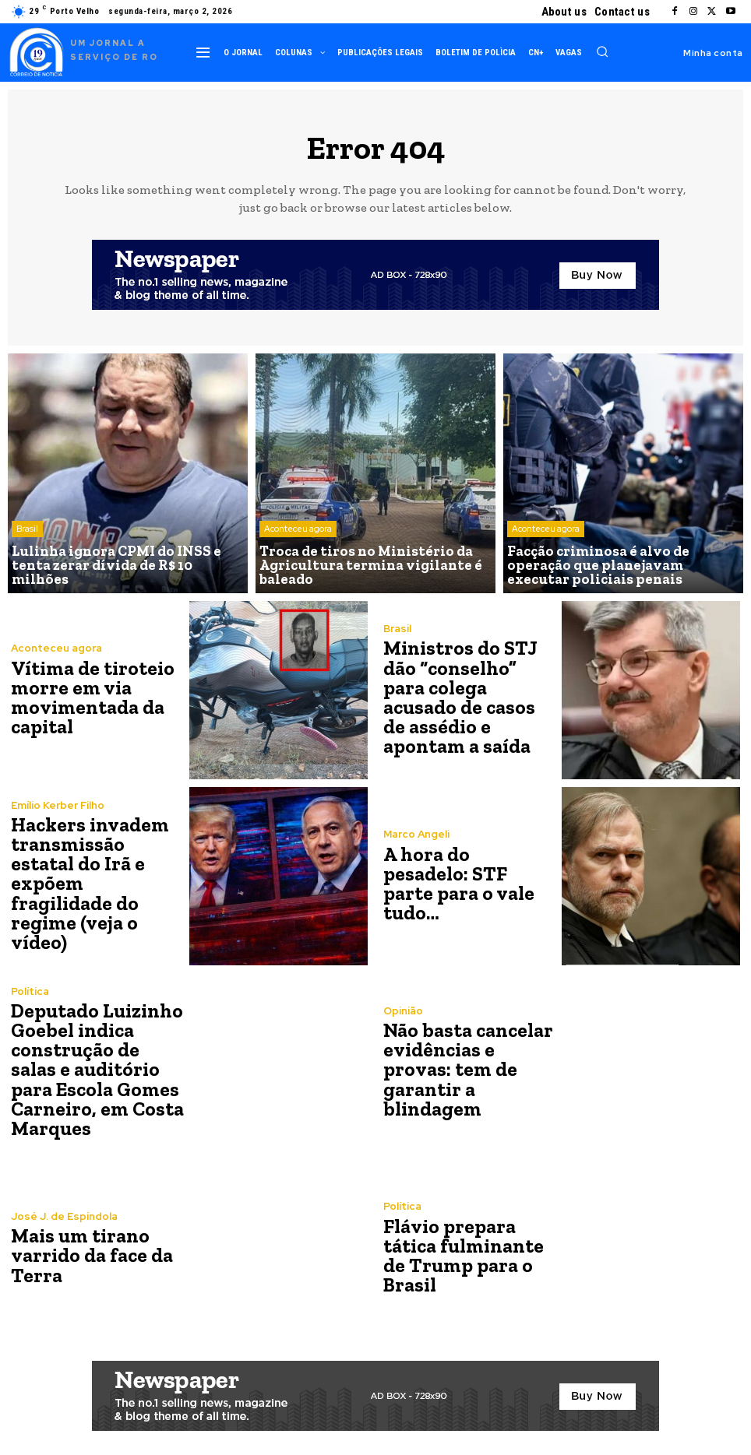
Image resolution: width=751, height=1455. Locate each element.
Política (29, 994)
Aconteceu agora (298, 534)
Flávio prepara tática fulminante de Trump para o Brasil (461, 1255)
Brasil (27, 546)
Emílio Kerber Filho (57, 818)
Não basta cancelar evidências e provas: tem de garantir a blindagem (470, 1069)
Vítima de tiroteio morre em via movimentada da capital (89, 697)
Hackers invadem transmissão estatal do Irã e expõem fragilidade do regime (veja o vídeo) (96, 883)
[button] (602, 51)
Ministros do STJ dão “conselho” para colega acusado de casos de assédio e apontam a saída (468, 697)
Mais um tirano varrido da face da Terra (87, 1255)
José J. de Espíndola (63, 1218)
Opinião (403, 1022)
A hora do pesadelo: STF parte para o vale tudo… (466, 883)
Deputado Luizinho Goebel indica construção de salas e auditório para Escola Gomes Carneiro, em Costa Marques (96, 1069)
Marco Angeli (416, 846)
